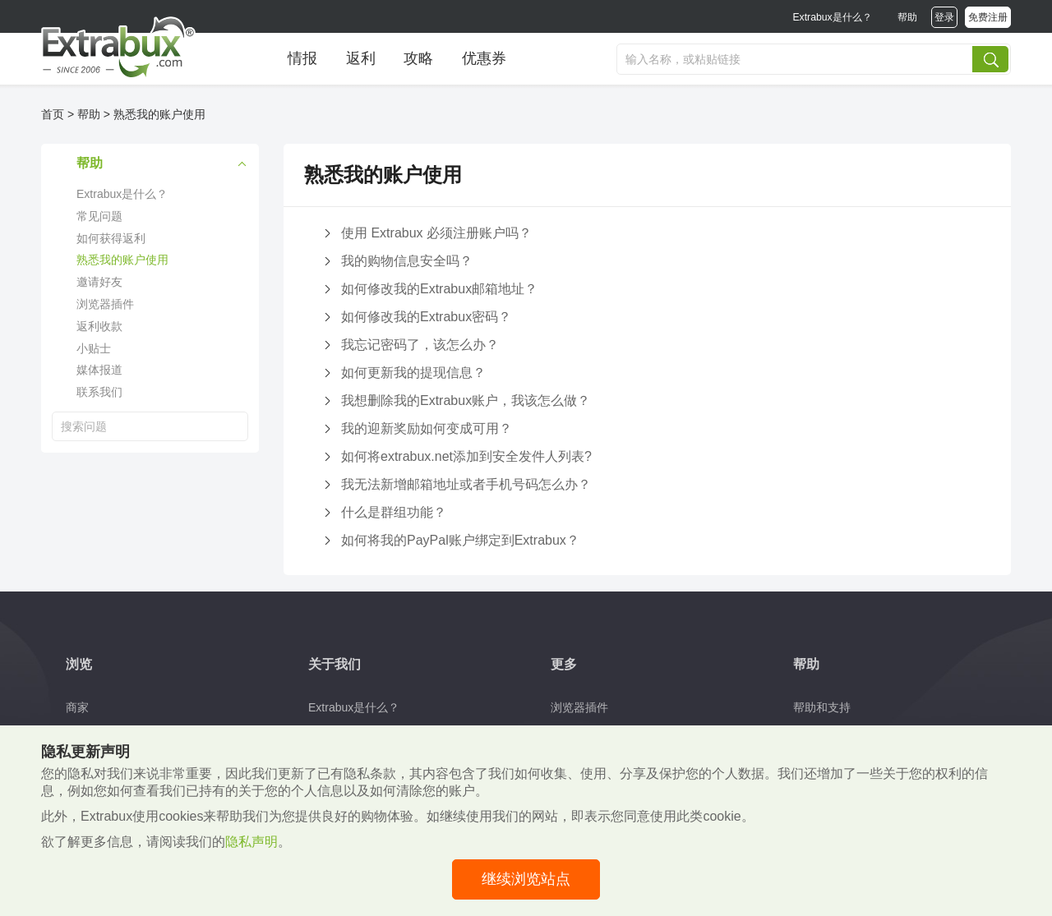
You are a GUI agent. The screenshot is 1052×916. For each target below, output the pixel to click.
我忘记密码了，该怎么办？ (420, 345)
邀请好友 (99, 281)
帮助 (907, 17)
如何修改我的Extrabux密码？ (426, 317)
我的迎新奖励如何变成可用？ (426, 428)
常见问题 (99, 216)
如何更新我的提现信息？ (413, 373)
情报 (302, 58)
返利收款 (99, 326)
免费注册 (988, 17)
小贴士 (93, 348)
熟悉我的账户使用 (159, 114)
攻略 (418, 58)
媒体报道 (99, 369)
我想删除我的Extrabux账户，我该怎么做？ (465, 400)
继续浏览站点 (526, 879)
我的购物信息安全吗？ (407, 261)
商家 (77, 707)
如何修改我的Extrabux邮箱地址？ (439, 289)
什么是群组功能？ (393, 512)
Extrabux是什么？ (831, 17)
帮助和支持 (822, 707)
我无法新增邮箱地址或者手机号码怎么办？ (466, 484)
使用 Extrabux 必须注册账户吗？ (436, 233)
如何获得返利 (110, 238)
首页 (52, 114)
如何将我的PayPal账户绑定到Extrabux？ (460, 540)
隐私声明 (251, 842)
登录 (944, 17)
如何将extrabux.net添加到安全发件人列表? (466, 456)
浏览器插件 (105, 304)
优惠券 (484, 58)
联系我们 (99, 391)
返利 (361, 58)
